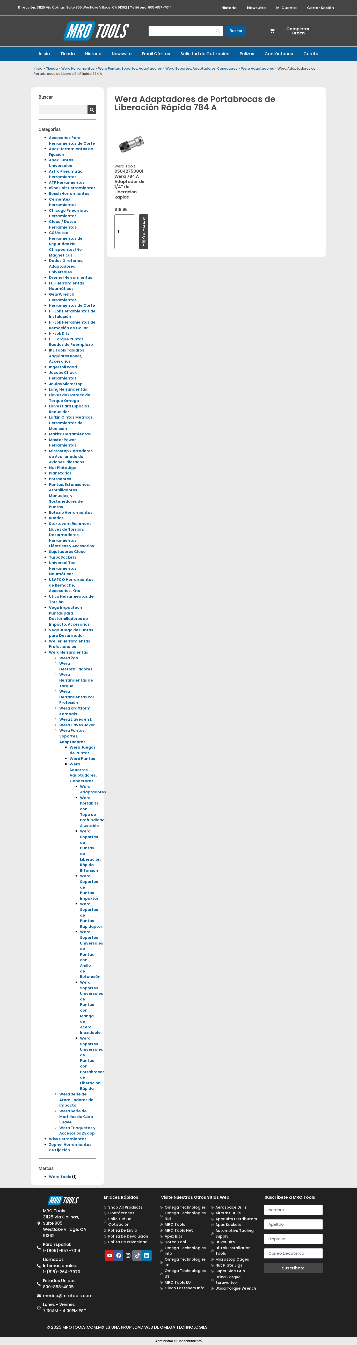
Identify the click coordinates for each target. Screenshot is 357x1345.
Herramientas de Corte (72, 305)
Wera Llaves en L (75, 719)
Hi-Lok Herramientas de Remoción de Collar (72, 325)
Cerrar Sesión (320, 7)
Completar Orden (298, 31)
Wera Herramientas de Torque (76, 680)
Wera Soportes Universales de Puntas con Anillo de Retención (91, 954)
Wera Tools (60, 1176)
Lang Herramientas (68, 389)
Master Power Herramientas (63, 442)
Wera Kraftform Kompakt (75, 711)
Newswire (256, 7)
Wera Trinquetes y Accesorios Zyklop (77, 1130)
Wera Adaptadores (257, 68)
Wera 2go (68, 658)
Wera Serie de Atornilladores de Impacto (76, 1100)
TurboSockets (62, 557)
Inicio (44, 54)
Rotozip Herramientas (70, 512)
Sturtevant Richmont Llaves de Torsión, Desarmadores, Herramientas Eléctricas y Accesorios (71, 535)
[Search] (185, 31)
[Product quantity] (124, 231)
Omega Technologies (184, 1327)
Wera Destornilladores (75, 666)
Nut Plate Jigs (62, 467)
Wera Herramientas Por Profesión (76, 697)
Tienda (67, 54)
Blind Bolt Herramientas (72, 188)
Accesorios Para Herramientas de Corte (72, 140)
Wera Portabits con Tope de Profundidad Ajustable (92, 811)
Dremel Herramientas (70, 277)
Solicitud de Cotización (204, 54)
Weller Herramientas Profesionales (69, 644)
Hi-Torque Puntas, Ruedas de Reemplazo (71, 342)
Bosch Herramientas (69, 193)
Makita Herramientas (70, 434)
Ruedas (56, 518)
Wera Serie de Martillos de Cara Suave (76, 1116)
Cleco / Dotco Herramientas (63, 224)
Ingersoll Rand (63, 367)
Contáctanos (279, 54)
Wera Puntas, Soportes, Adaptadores (130, 68)
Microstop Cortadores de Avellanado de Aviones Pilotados (71, 456)
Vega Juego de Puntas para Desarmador (71, 632)
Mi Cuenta (286, 7)
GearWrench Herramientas (63, 297)
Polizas (247, 54)
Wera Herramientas (77, 68)
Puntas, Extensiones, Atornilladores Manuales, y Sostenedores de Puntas (69, 495)
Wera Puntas (82, 758)
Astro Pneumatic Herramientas (65, 174)
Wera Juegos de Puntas (83, 750)
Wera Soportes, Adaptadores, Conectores (201, 68)
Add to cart (144, 231)
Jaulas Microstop (66, 383)
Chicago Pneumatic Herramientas (69, 213)
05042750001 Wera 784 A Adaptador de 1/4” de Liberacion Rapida (129, 184)
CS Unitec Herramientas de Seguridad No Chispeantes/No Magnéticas (66, 244)
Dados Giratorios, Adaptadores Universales (66, 266)
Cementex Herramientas (63, 202)
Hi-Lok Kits (59, 333)
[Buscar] (235, 31)
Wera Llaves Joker (77, 725)
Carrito (310, 54)
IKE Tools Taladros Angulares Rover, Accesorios (66, 356)
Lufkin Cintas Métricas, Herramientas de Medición (71, 423)
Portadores (60, 478)
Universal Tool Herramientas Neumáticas (63, 568)
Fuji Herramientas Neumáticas (66, 286)
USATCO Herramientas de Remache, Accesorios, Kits (71, 585)
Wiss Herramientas (67, 1139)
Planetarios (60, 473)
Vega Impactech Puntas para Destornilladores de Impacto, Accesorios (69, 616)
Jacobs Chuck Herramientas (63, 375)
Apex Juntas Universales (61, 162)
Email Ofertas (156, 54)
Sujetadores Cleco (67, 551)
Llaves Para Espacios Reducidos (69, 409)
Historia (229, 7)
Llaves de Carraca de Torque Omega (69, 397)
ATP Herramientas (67, 182)
